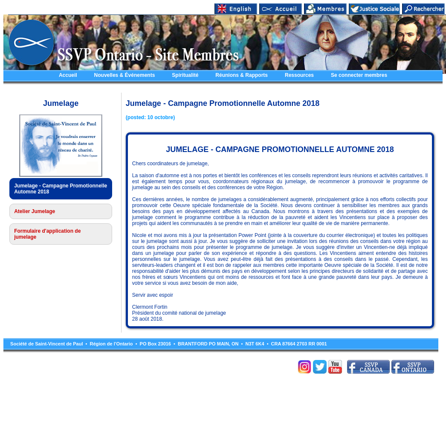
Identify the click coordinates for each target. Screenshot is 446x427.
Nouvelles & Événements (124, 75)
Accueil (68, 75)
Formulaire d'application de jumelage (47, 234)
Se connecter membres (359, 75)
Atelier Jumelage (34, 211)
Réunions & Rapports (241, 75)
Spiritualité (185, 75)
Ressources (299, 75)
